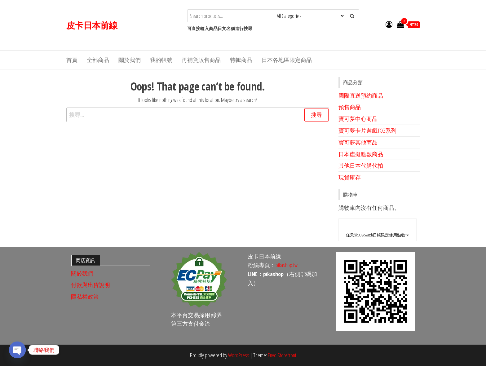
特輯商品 (241, 60)
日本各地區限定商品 (287, 60)
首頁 (71, 60)
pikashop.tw (287, 265)
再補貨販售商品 (201, 60)
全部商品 (98, 60)
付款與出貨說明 (90, 285)
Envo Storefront (282, 355)
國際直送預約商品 (360, 95)
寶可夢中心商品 (358, 118)
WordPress (238, 355)
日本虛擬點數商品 (360, 154)
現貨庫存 (349, 177)
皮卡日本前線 (91, 25)
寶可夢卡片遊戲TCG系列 (367, 130)
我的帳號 (161, 60)
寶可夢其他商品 (358, 142)
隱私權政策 (85, 296)
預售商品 (349, 107)
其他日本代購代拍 (360, 165)
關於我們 (129, 60)
